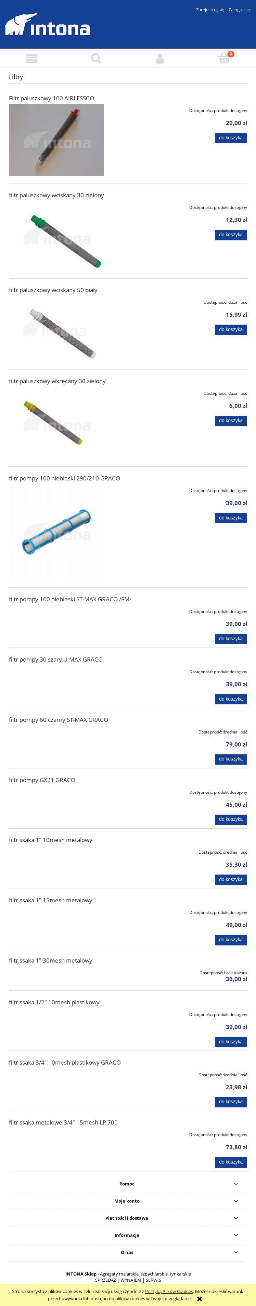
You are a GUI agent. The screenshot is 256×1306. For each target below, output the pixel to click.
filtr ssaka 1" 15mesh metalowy (50, 900)
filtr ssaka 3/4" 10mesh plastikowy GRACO (65, 1062)
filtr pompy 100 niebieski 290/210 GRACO (64, 478)
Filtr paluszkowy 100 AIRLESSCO (51, 98)
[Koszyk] (224, 58)
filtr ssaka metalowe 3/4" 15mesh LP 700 (63, 1122)
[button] (32, 59)
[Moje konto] (160, 59)
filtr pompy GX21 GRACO (42, 780)
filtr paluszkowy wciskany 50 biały (53, 290)
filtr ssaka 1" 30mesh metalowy (50, 960)
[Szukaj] (96, 58)
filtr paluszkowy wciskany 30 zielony (56, 195)
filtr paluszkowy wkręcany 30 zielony (57, 381)
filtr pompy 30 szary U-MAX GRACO (56, 659)
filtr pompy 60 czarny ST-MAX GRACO (58, 720)
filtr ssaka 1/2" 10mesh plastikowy (54, 1002)
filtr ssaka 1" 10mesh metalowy (50, 840)
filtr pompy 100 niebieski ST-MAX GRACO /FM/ (70, 599)
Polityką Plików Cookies (169, 1291)
